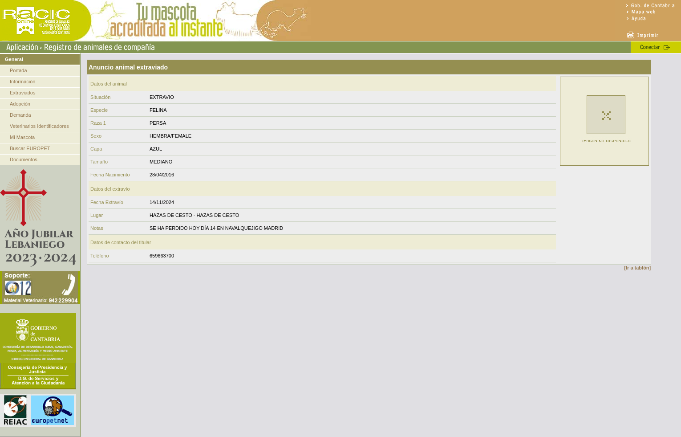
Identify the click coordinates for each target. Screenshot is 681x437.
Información (22, 81)
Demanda (20, 115)
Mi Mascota (22, 137)
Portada (18, 70)
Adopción (20, 103)
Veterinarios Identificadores (39, 126)
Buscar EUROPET (30, 148)
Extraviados (22, 92)
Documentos (23, 159)
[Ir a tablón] (637, 267)
